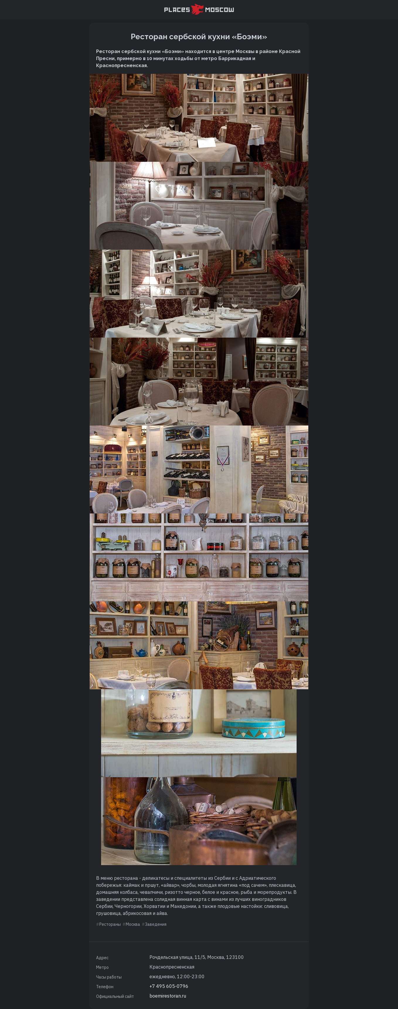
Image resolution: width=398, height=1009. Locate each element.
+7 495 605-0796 (168, 986)
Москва (133, 924)
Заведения (155, 924)
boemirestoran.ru (167, 996)
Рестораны (110, 924)
